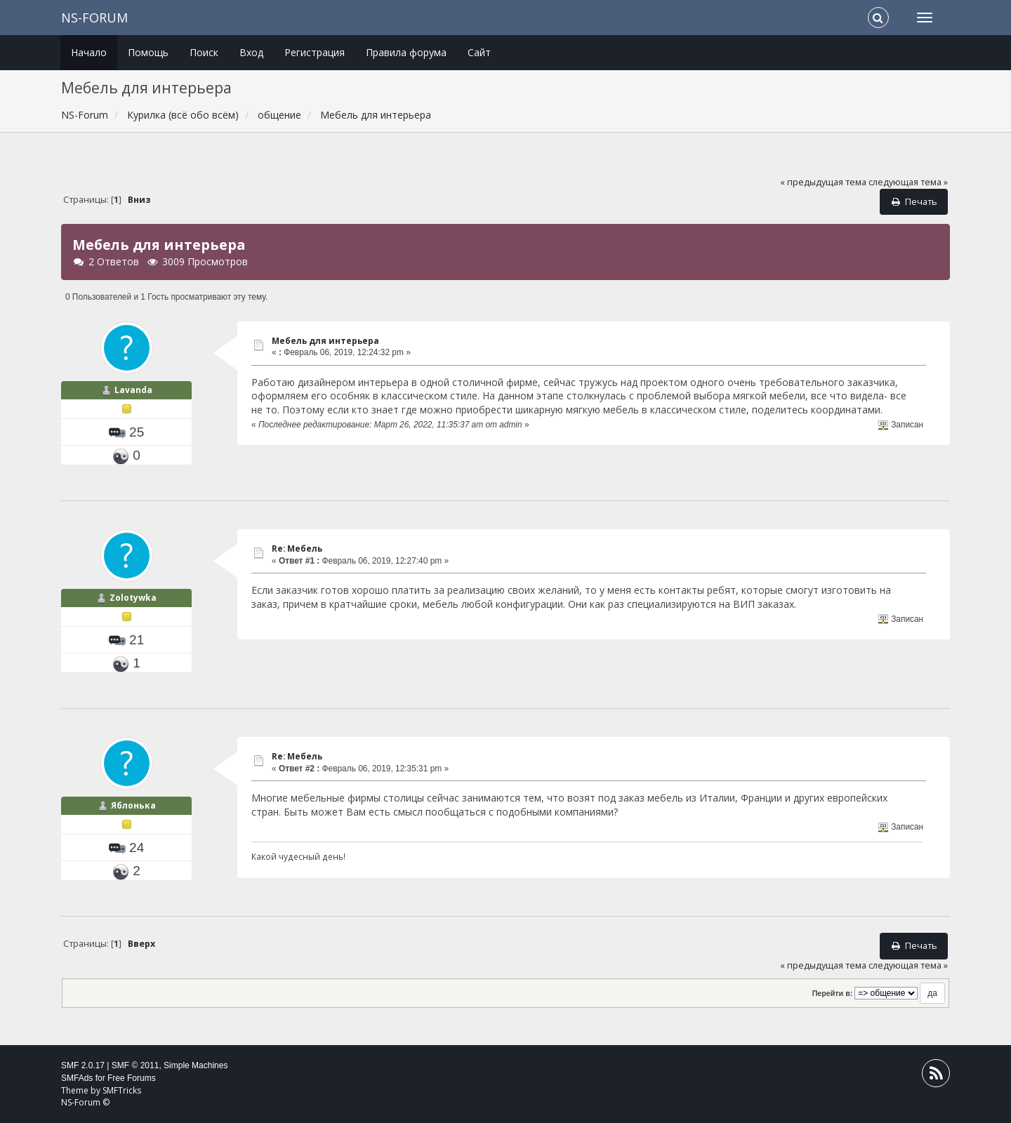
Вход (251, 52)
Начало (89, 52)
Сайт (479, 52)
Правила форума (406, 52)
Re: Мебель (297, 548)
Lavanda (133, 390)
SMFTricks (122, 1090)
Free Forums (131, 1078)
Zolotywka (133, 598)
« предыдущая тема (823, 182)
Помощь (148, 52)
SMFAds (77, 1078)
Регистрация (314, 52)
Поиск (204, 52)
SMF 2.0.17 (83, 1065)
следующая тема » (908, 182)
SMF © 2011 (135, 1065)
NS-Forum (94, 17)
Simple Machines (195, 1065)
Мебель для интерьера (325, 340)
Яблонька (133, 805)
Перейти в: (832, 993)
